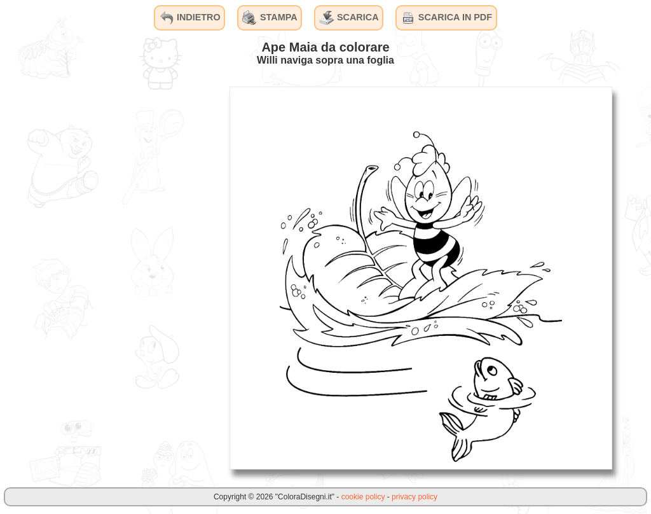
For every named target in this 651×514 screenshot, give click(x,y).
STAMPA (270, 17)
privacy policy (414, 496)
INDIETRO (190, 17)
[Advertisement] (124, 277)
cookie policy (363, 496)
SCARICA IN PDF (446, 17)
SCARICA (349, 17)
